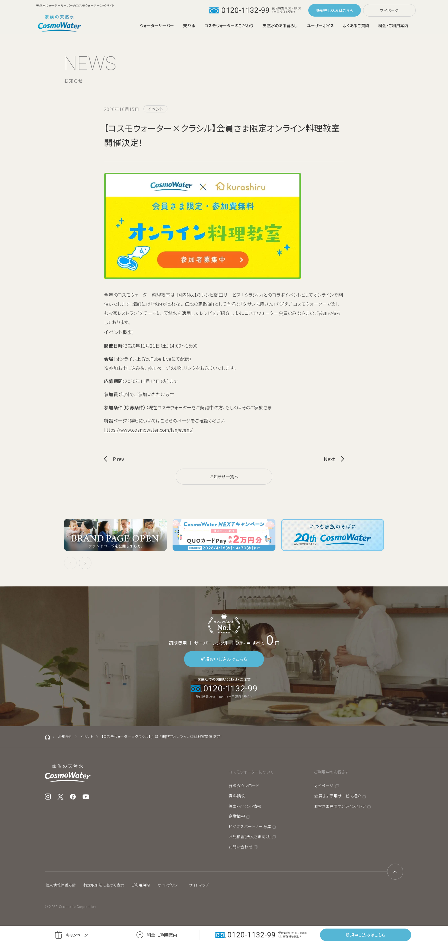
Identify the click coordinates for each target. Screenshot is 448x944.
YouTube (86, 797)
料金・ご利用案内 (393, 25)
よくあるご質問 (356, 25)
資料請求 (237, 796)
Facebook (73, 797)
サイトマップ (199, 885)
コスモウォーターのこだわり (229, 25)
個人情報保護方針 (60, 885)
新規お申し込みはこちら (224, 659)
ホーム (47, 737)
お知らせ (65, 736)
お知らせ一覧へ (224, 476)
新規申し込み (327, 10)
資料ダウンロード (244, 785)
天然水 (189, 25)
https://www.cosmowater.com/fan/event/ (148, 429)
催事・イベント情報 (245, 806)
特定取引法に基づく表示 (103, 885)
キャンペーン (77, 935)
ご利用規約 (140, 885)
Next (329, 459)
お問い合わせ (240, 847)
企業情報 (237, 816)
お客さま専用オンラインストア (340, 806)
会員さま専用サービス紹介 (337, 796)
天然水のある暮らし (280, 25)
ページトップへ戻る (395, 872)
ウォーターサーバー (157, 25)
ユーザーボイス (320, 25)
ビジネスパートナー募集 (250, 826)
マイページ (389, 10)
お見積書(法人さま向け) (250, 836)
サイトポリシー (169, 885)
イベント (86, 736)
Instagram (48, 797)
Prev (118, 459)
